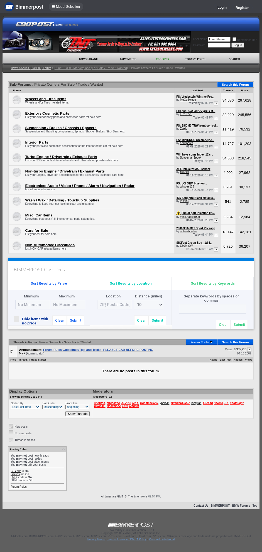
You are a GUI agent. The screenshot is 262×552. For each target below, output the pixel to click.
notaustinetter (188, 231)
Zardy (183, 128)
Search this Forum (235, 84)
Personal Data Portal (162, 539)
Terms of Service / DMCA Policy (126, 539)
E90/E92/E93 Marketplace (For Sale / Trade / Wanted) (91, 68)
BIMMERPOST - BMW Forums (230, 505)
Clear (59, 320)
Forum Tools (199, 342)
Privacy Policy (96, 539)
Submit (75, 320)
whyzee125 (187, 186)
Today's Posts (195, 59)
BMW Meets (128, 59)
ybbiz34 (164, 403)
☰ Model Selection (66, 7)
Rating (213, 359)
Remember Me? (244, 39)
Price (13, 359)
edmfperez (186, 143)
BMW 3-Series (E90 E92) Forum (31, 68)
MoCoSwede (188, 99)
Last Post (225, 359)
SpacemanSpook (190, 157)
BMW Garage (88, 59)
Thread (22, 359)
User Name (200, 39)
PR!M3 (184, 201)
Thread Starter (37, 359)
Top (255, 505)
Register (242, 8)
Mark (22, 353)
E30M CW (186, 245)
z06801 (184, 172)
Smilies (15, 474)
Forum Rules (18, 486)
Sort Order (48, 403)
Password (199, 45)
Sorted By (17, 403)
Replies (238, 359)
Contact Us (201, 505)
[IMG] (14, 477)
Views (248, 359)
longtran (196, 403)
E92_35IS (186, 114)
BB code (16, 471)
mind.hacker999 (190, 216)
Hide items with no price (31, 320)
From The (71, 403)
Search (234, 59)
